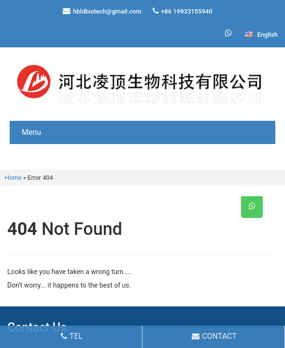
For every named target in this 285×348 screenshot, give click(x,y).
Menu (31, 132)
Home (13, 177)
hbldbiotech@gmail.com (107, 11)
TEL (72, 336)
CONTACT (214, 336)
